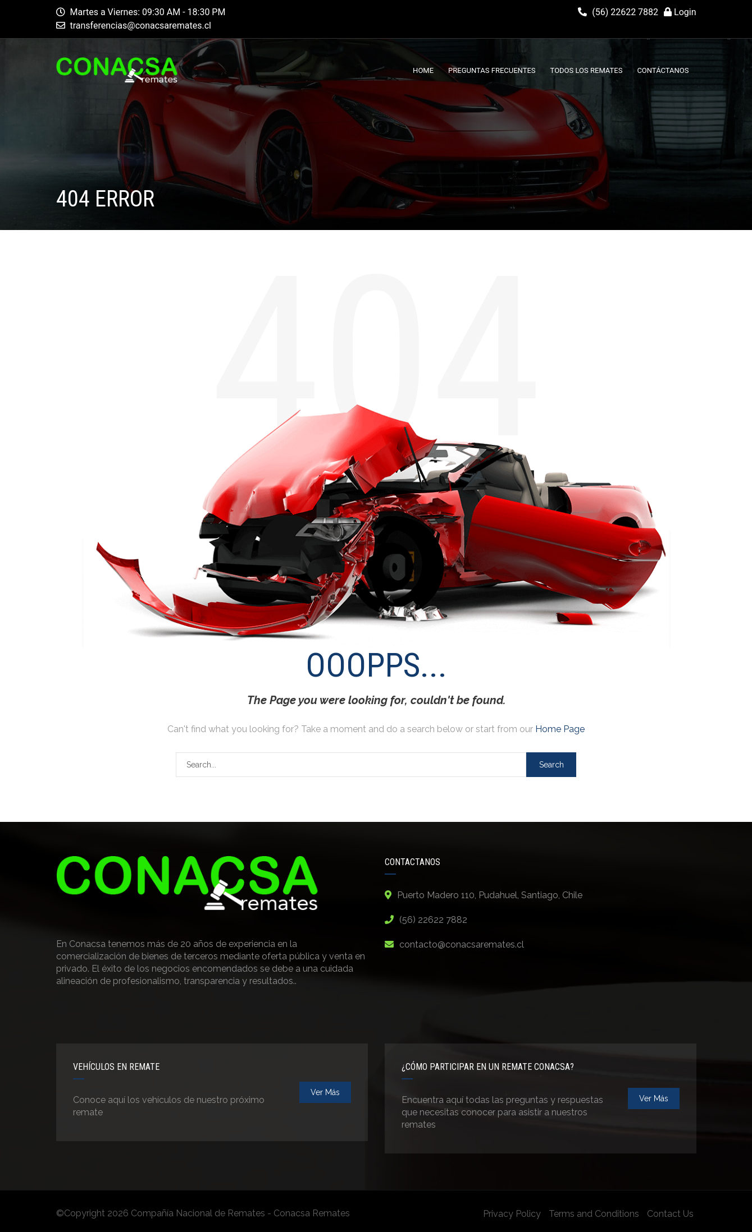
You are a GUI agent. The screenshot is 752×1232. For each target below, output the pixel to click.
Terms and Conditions (594, 1213)
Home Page (560, 729)
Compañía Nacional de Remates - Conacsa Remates (240, 1213)
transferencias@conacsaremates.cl (140, 25)
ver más (325, 1092)
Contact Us (670, 1213)
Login (680, 12)
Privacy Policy (512, 1213)
